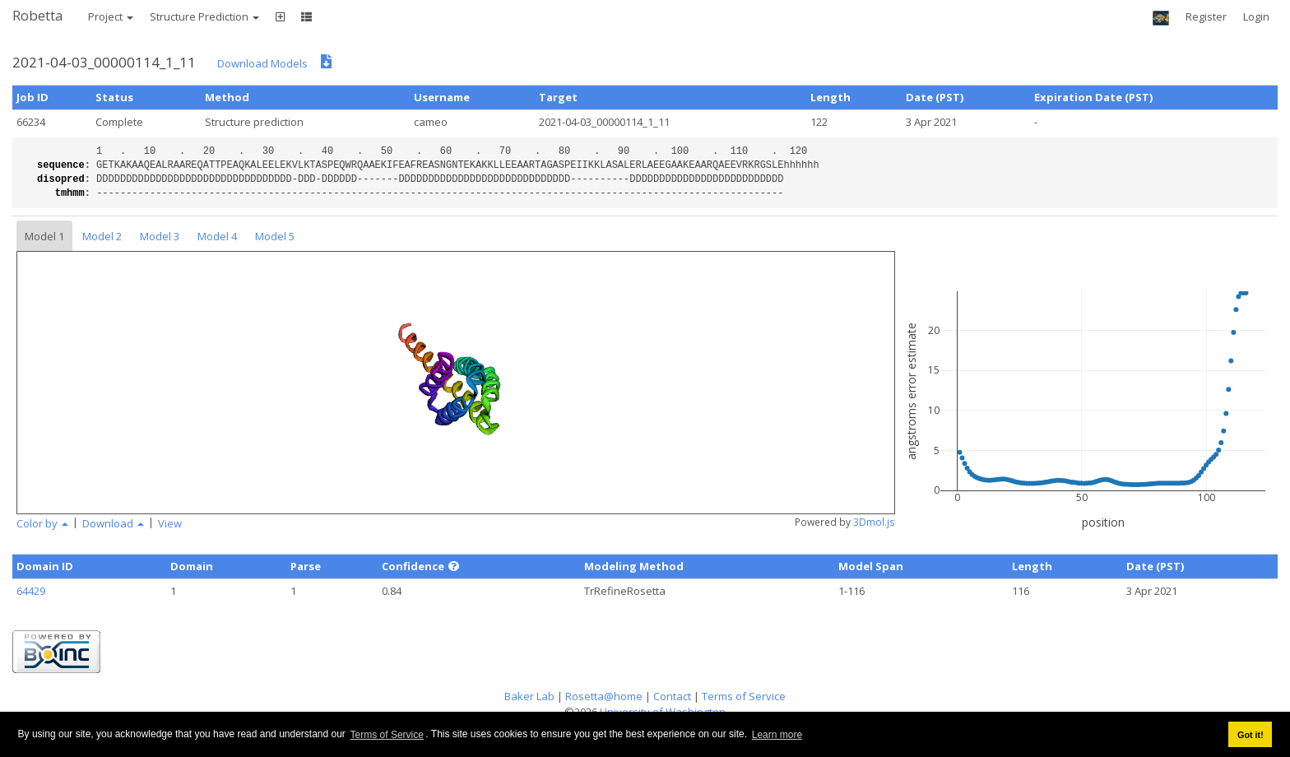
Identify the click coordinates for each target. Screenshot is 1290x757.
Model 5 (275, 236)
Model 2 (102, 236)
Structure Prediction (204, 16)
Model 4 (217, 236)
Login (1256, 16)
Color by (42, 523)
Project (110, 16)
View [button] (170, 523)
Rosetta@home (604, 696)
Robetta (37, 15)
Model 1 (44, 236)
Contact (672, 696)
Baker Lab (529, 696)
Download (113, 523)
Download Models (262, 63)
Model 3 (159, 236)
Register (1206, 16)
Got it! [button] (1250, 735)
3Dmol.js (874, 522)
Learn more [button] (777, 735)
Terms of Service (387, 735)
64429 (30, 590)
